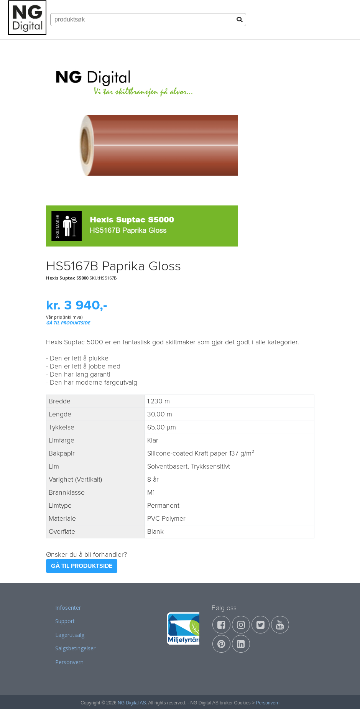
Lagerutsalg (69, 634)
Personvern (69, 662)
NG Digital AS (132, 703)
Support (65, 621)
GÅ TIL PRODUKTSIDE (68, 323)
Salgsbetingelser (75, 648)
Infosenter (68, 607)
